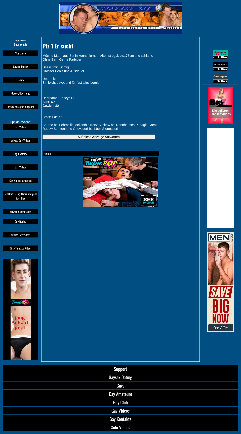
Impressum (20, 40)
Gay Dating (20, 221)
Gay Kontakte (21, 154)
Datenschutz (20, 44)
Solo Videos (120, 427)
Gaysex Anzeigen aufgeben (20, 106)
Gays (121, 385)
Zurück (47, 153)
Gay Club (120, 402)
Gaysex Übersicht (20, 93)
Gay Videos (20, 127)
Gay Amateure (120, 393)
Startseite (20, 53)
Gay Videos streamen (20, 180)
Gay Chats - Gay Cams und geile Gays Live (20, 196)
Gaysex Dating (20, 66)
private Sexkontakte (20, 211)
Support (120, 368)
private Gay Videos (20, 140)
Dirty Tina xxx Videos (21, 248)
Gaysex (20, 80)
